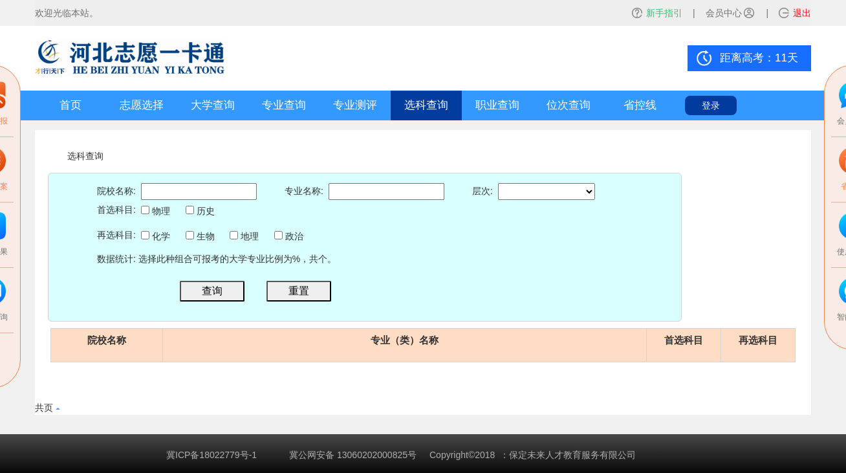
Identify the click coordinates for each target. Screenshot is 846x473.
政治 (288, 236)
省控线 (640, 105)
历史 (200, 211)
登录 (711, 105)
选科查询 (426, 105)
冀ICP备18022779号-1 (211, 455)
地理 (244, 236)
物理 (155, 211)
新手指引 (664, 13)
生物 (200, 236)
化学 (155, 236)
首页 (70, 105)
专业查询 (284, 105)
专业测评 (355, 105)
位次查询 (569, 105)
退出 (802, 13)
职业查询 (497, 105)
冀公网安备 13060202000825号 (353, 455)
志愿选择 (142, 105)
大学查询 (213, 105)
